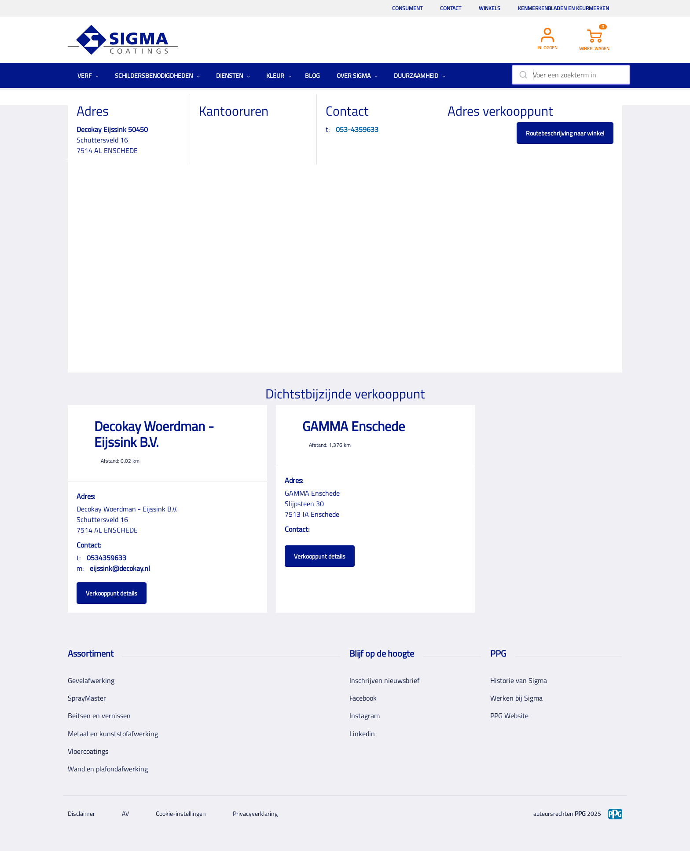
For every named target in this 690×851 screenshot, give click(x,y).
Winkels (489, 8)
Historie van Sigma (518, 680)
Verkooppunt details (111, 593)
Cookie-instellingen (181, 813)
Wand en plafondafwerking (108, 768)
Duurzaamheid (419, 75)
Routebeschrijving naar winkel (565, 133)
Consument (407, 8)
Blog (312, 75)
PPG (580, 813)
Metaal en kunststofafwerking (113, 733)
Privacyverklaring (255, 813)
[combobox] (571, 75)
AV (125, 813)
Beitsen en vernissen (99, 715)
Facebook (363, 698)
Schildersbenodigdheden (157, 75)
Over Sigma (357, 75)
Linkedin (362, 733)
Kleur (278, 75)
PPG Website (509, 715)
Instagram (364, 715)
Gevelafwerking (91, 680)
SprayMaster (87, 698)
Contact (450, 8)
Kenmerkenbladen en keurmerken (563, 8)
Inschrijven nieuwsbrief (384, 680)
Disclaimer (81, 813)
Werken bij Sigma (516, 698)
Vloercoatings (88, 751)
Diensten (233, 75)
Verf (88, 75)
